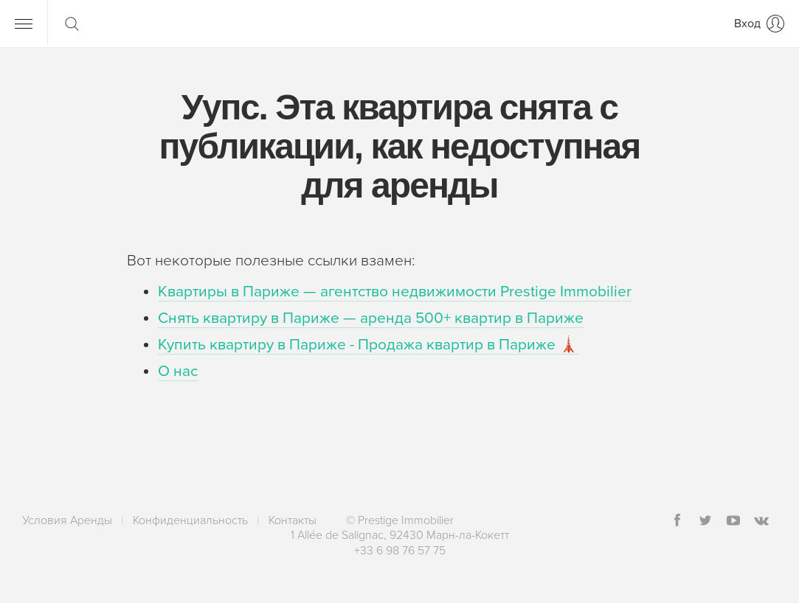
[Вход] (759, 23)
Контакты (293, 520)
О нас (178, 371)
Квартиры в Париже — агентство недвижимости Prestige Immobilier (395, 291)
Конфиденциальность (190, 520)
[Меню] (23, 23)
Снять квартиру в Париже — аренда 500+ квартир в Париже (371, 318)
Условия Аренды (67, 520)
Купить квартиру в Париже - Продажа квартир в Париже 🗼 (368, 344)
